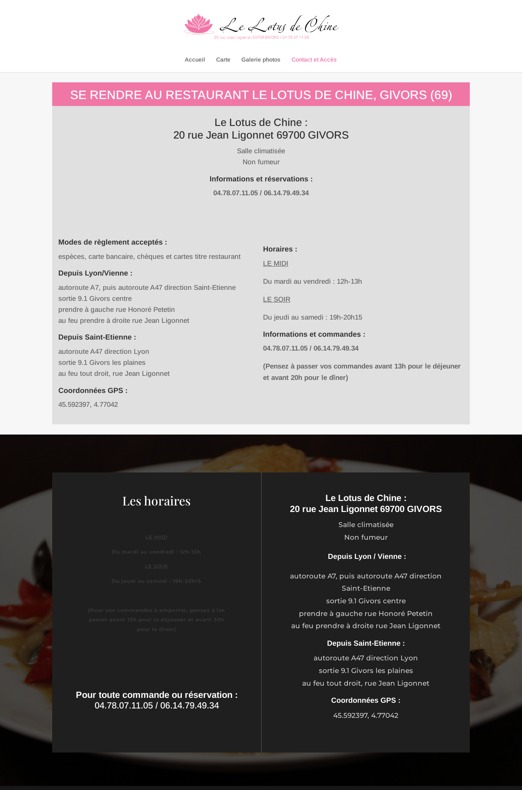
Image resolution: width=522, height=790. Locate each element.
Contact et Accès (314, 60)
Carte (223, 60)
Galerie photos (261, 60)
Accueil (195, 60)
